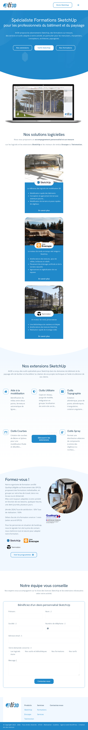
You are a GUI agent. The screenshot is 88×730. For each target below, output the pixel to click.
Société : (12, 625)
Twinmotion (29, 719)
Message (12, 661)
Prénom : (12, 612)
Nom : (48, 612)
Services (40, 714)
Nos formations (58, 652)
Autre (13, 655)
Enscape (27, 714)
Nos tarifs (73, 652)
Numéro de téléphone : (55, 625)
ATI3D (40, 725)
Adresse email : (15, 637)
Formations (41, 710)
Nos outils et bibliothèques (36, 652)
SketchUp (28, 710)
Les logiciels (15, 652)
